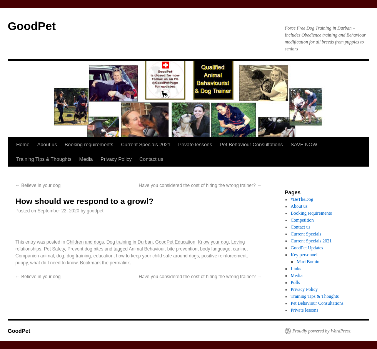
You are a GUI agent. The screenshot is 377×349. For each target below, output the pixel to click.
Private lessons (195, 144)
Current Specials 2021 (145, 144)
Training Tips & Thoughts (44, 159)
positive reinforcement (224, 256)
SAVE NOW (303, 144)
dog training (79, 256)
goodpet (95, 211)
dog (60, 256)
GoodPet (32, 26)
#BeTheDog (302, 199)
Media (86, 159)
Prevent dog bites (85, 249)
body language (215, 249)
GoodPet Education (175, 242)
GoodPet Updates (307, 247)
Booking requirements (89, 144)
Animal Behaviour (147, 249)
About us (47, 144)
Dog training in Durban (130, 242)
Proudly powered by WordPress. (322, 331)
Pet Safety (54, 249)
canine (240, 249)
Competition (302, 220)
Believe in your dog (37, 185)
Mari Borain (308, 261)
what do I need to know (53, 263)
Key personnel (304, 254)
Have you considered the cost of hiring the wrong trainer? (200, 185)
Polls (295, 282)
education (103, 256)
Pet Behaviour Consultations (251, 144)
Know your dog (213, 242)
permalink (120, 263)
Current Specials (306, 234)
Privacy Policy (116, 159)
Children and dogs (85, 242)
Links (296, 268)
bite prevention (182, 249)
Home (23, 144)
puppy (21, 263)
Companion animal (34, 256)
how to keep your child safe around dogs (157, 256)
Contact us (151, 159)
